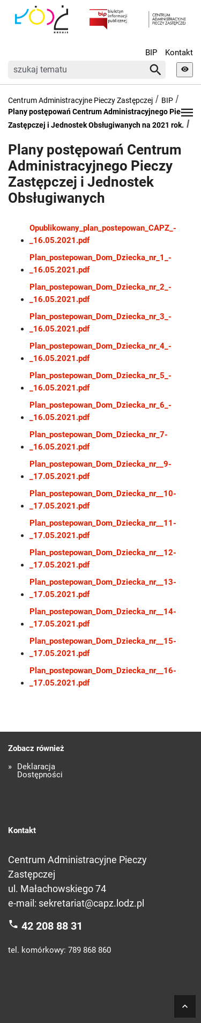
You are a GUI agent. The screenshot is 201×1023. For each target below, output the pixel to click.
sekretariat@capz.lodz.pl (91, 903)
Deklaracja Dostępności (40, 771)
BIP (151, 52)
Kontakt (179, 52)
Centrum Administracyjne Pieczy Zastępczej (80, 100)
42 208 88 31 (52, 925)
